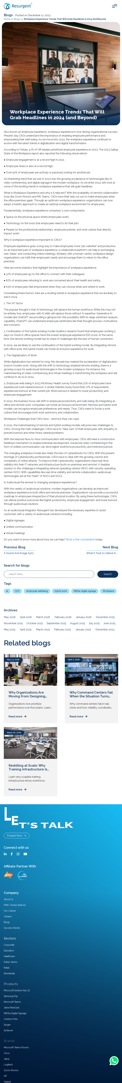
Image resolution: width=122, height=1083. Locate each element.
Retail (6, 967)
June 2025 (109, 623)
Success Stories (12, 928)
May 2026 (10, 617)
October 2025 (35, 623)
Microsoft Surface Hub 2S (17, 990)
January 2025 (83, 629)
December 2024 (105, 629)
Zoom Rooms (11, 1070)
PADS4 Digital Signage (15, 1013)
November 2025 (13, 623)
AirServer (8, 1030)
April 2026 (26, 617)
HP (5, 1076)
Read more (17, 716)
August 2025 (77, 623)
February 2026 (62, 617)
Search (108, 574)
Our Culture (10, 910)
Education (9, 950)
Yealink (7, 1081)
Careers (8, 916)
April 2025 (26, 629)
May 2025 (9, 629)
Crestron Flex (11, 1019)
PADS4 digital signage (85, 591)
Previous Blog (14, 547)
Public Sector (10, 962)
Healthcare (9, 956)
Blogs (9, 15)
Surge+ (7, 1024)
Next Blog (110, 547)
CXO (17, 591)
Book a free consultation (80, 539)
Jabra (6, 1059)
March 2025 (43, 629)
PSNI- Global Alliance (15, 905)
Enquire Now (16, 835)
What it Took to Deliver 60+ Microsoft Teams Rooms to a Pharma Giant (102, 553)
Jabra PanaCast (11, 1007)
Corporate (9, 945)
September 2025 (56, 623)
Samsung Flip (11, 996)
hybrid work (60, 591)
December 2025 (105, 617)
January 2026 (84, 617)
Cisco (7, 1053)
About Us (8, 899)
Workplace (108, 591)
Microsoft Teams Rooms (16, 1047)
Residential (9, 973)
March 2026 (43, 617)
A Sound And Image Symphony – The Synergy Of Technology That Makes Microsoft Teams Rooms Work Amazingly (20, 553)
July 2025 (94, 623)
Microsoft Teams (12, 1002)
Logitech (8, 1064)
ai (7, 591)
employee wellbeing (37, 591)
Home (7, 19)
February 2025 (62, 629)
